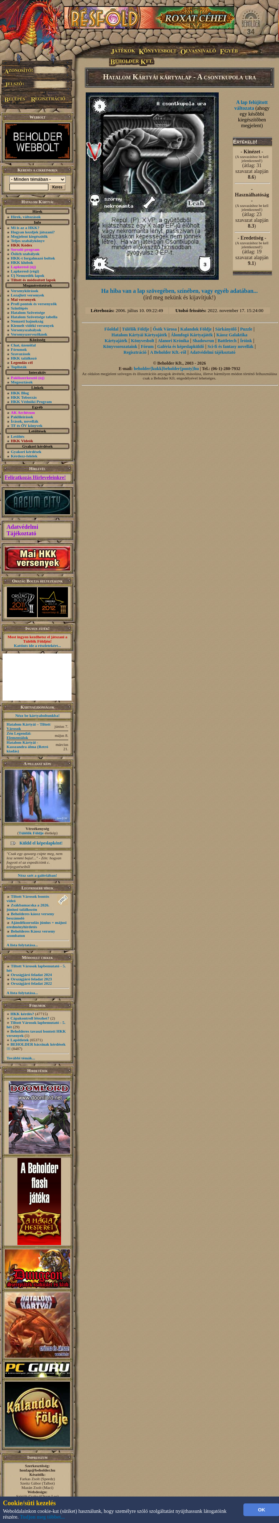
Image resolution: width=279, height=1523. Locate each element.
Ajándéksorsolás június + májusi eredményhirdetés (36, 924)
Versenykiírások (25, 291)
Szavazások (21, 354)
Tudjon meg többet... (42, 1517)
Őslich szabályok (25, 254)
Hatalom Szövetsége (28, 312)
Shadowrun (203, 340)
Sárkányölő (226, 329)
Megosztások (22, 382)
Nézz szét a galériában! (37, 875)
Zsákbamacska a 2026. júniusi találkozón (28, 907)
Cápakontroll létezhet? (30, 1018)
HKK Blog (20, 393)
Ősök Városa (165, 329)
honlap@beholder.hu (37, 1470)
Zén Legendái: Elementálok (19, 735)
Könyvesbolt (142, 340)
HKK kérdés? (22, 1014)
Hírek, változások (26, 217)
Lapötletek (20, 1040)
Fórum (147, 346)
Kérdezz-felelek (24, 456)
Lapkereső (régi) (25, 271)
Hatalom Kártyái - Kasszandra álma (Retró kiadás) (27, 746)
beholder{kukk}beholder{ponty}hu (166, 368)
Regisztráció (135, 352)
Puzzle (246, 329)
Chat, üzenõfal (23, 345)
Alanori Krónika (173, 340)
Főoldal (111, 329)
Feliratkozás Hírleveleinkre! (35, 477)
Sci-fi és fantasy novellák (230, 346)
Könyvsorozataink (120, 346)
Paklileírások (22, 417)
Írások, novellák (25, 421)
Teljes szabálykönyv (28, 240)
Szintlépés (19, 308)
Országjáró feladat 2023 (31, 979)
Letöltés (17, 436)
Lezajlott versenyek (27, 295)
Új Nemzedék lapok (27, 275)
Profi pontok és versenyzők (34, 304)
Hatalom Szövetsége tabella (34, 317)
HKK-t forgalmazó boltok (33, 258)
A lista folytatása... (22, 945)
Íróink (246, 340)
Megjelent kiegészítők (29, 236)
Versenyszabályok (26, 330)
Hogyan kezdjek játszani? (33, 232)
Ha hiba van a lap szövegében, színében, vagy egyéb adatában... (179, 291)
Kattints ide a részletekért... (37, 645)
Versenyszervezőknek (29, 334)
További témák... (21, 1058)
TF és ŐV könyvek (27, 425)
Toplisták (19, 367)
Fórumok (19, 349)
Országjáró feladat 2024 (31, 974)
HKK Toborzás (24, 397)
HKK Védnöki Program (31, 401)
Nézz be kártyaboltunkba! (37, 715)
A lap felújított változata (251, 105)
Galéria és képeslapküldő (180, 346)
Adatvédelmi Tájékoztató (22, 530)
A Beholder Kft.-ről (168, 352)
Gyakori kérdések (26, 451)
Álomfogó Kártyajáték (192, 334)
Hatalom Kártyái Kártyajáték (139, 334)
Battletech (227, 340)
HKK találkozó (24, 358)
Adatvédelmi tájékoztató (212, 352)
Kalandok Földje (195, 329)
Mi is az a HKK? (25, 227)
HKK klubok (22, 262)
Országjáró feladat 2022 (31, 983)
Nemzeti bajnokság (27, 321)
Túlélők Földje (31, 833)
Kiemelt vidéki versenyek (32, 325)
